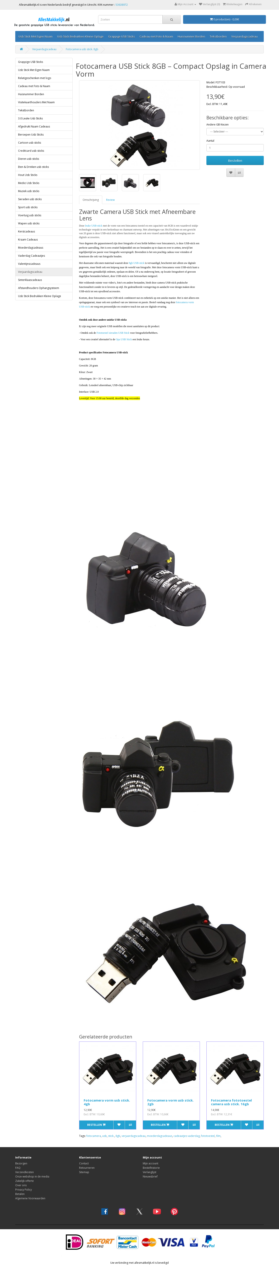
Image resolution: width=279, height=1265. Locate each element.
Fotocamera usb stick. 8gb (82, 49)
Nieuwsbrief (150, 1176)
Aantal (210, 141)
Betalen (20, 1194)
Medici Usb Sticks (28, 183)
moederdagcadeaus (159, 1136)
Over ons (21, 1185)
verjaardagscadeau (134, 1136)
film (218, 1136)
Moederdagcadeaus (30, 247)
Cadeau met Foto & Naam (156, 36)
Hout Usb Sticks (27, 175)
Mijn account (150, 1163)
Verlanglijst (149, 1172)
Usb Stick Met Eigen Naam (36, 36)
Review (110, 200)
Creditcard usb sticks (31, 151)
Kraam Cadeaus (28, 239)
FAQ (17, 1168)
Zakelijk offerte (24, 1181)
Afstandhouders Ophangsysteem (38, 288)
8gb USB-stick (136, 263)
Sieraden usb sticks (30, 199)
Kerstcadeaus (26, 231)
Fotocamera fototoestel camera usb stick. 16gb (231, 1102)
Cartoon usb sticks (29, 142)
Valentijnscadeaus (29, 264)
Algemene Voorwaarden (30, 1198)
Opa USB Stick (124, 339)
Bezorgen (21, 1163)
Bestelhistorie (151, 1168)
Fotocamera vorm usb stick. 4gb (107, 1102)
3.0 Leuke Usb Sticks (30, 118)
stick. (111, 1136)
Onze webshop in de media (32, 1176)
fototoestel (208, 1136)
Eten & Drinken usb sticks (33, 167)
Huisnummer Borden (191, 36)
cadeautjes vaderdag (187, 1136)
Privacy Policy (23, 1189)
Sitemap (84, 1172)
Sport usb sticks (27, 207)
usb (104, 1136)
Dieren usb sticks (28, 159)
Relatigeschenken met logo (34, 78)
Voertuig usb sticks (29, 215)
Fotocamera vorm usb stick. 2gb (170, 1102)
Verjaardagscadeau (244, 36)
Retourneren (87, 1168)
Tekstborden (218, 36)
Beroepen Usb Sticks (31, 134)
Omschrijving (91, 200)
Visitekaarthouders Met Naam (36, 102)
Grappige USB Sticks (121, 36)
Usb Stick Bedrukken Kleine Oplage (80, 36)
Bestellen (235, 160)
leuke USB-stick (93, 225)
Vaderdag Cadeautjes (31, 256)
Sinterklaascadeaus (30, 280)
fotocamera (93, 1136)
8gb (118, 1136)
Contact (84, 1163)
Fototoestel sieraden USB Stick (113, 332)
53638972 (122, 5)
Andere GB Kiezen (217, 124)
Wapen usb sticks (28, 223)
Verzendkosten (24, 1172)
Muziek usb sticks (28, 191)
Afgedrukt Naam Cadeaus (34, 126)
